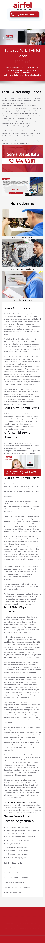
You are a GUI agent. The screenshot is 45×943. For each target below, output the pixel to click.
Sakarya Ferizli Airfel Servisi (15, 802)
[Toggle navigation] (22, 23)
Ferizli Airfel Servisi (17, 308)
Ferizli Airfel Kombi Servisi (22, 408)
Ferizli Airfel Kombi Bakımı (22, 478)
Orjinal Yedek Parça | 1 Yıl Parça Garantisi (23, 67)
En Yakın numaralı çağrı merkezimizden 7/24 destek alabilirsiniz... (23, 72)
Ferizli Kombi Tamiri (23, 300)
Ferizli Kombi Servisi (22, 237)
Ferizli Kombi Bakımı (22, 269)
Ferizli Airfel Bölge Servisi (22, 92)
